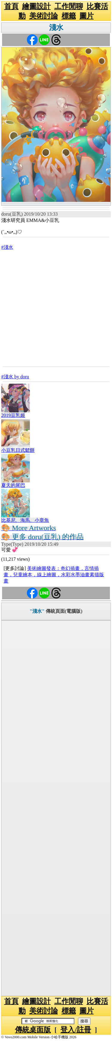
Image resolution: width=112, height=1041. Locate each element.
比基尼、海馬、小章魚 (25, 520)
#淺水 (7, 247)
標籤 (69, 16)
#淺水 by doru (15, 376)
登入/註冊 (75, 1030)
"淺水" (37, 611)
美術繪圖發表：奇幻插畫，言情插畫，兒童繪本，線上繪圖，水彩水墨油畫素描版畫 (54, 574)
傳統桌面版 (33, 1030)
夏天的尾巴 (13, 485)
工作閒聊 (68, 6)
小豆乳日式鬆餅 (18, 450)
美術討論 (43, 16)
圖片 (86, 16)
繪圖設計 (36, 6)
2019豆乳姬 (13, 415)
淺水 (56, 27)
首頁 (11, 6)
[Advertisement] (56, 308)
